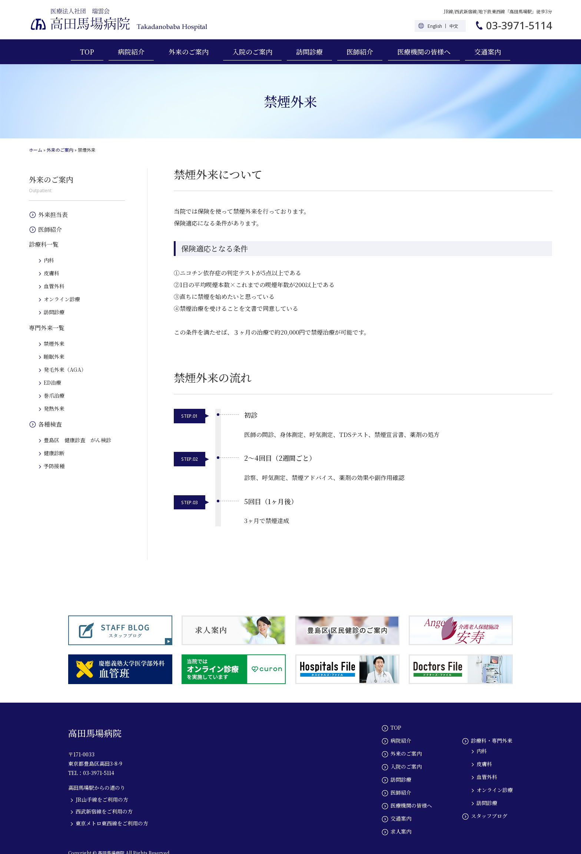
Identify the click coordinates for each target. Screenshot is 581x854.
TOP (87, 51)
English (435, 26)
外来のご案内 (189, 51)
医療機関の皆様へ (424, 51)
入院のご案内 (252, 51)
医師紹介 (359, 51)
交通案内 (487, 51)
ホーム (35, 150)
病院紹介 (131, 51)
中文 (453, 26)
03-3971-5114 (519, 25)
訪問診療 (309, 51)
